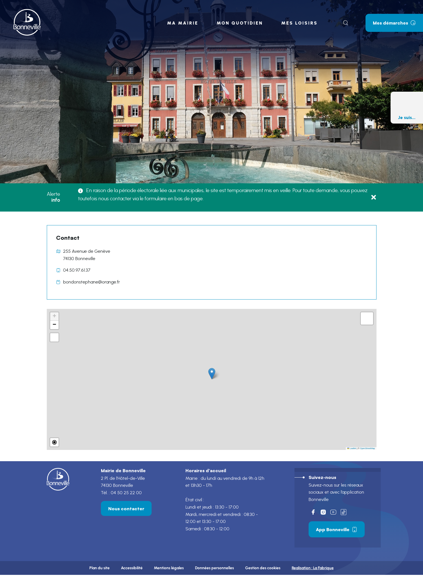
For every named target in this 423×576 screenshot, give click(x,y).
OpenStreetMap (367, 448)
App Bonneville (336, 530)
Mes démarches (394, 23)
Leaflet (351, 448)
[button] (211, 373)
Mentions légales (169, 568)
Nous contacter (126, 509)
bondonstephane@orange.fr (91, 282)
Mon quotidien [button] (239, 23)
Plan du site (99, 568)
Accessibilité (132, 568)
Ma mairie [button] (182, 23)
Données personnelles (214, 568)
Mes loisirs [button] (299, 23)
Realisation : (313, 568)
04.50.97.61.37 (76, 270)
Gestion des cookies (262, 568)
